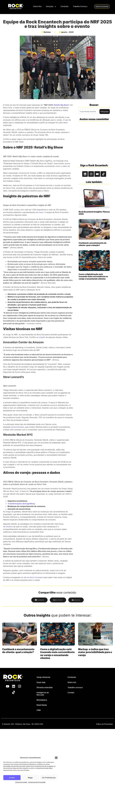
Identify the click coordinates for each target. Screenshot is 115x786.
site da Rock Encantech (33, 577)
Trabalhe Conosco (80, 6)
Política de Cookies (21, 782)
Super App (41, 682)
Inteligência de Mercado (43, 693)
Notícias (47, 32)
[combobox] (89, 111)
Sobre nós (72, 682)
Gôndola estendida (45, 687)
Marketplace (42, 700)
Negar (30, 778)
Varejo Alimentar (43, 677)
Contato (71, 692)
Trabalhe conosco (75, 687)
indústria (9, 526)
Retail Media (42, 705)
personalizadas (17, 427)
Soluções (51, 6)
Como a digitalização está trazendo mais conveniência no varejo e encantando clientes (93, 276)
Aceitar (12, 778)
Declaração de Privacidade (36, 782)
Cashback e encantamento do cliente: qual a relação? (92, 244)
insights (42, 337)
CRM (39, 710)
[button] (56, 758)
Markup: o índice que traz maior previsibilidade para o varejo (95, 652)
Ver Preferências (49, 778)
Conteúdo (64, 6)
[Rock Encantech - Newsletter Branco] (94, 141)
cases (41, 212)
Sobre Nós (37, 6)
